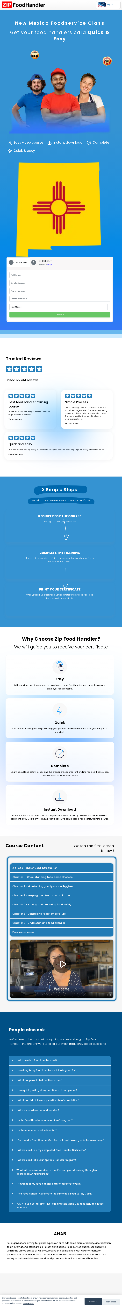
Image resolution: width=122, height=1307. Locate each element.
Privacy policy (28, 1303)
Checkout (60, 315)
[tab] (18, 262)
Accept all (93, 1301)
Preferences (111, 1302)
